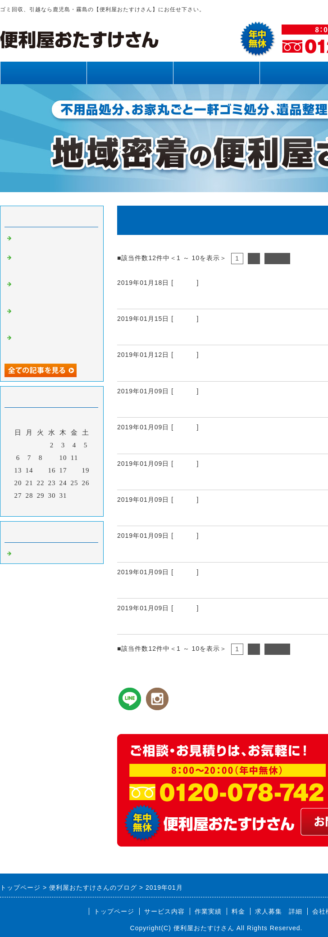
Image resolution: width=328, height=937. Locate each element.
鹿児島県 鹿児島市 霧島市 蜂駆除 (190, 514)
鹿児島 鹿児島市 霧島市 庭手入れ (190, 478)
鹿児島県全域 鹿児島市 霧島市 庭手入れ (202, 406)
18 (74, 470)
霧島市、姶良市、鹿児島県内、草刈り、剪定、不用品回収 (53, 264)
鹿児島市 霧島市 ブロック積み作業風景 (198, 623)
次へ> (277, 258)
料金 (238, 911)
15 (41, 470)
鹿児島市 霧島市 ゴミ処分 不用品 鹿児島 (207, 333)
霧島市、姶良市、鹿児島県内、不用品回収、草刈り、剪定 (53, 290)
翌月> (70, 507)
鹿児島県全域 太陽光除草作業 (177, 551)
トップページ (43, 72)
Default (184, 282)
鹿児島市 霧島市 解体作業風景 (181, 442)
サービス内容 (129, 72)
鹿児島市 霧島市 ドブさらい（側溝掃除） (202, 370)
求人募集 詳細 (278, 911)
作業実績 (216, 72)
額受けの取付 (143, 297)
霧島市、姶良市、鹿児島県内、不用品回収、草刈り (53, 344)
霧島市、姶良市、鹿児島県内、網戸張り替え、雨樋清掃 (53, 317)
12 (86, 457)
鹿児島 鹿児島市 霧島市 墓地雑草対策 (198, 587)
